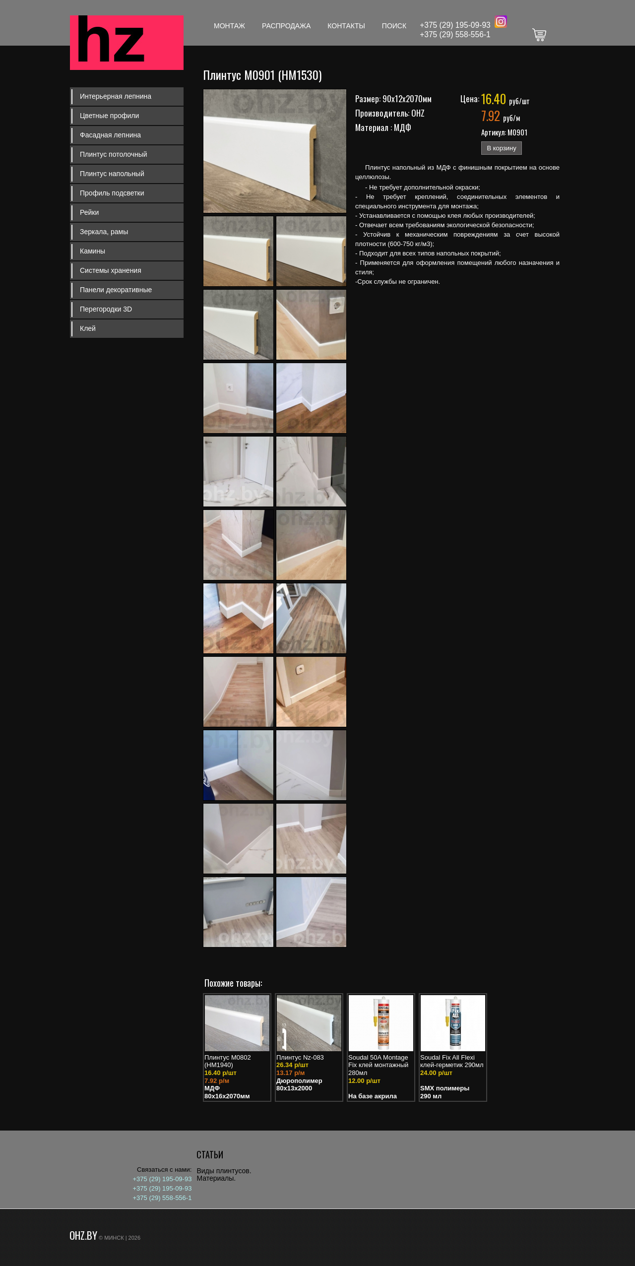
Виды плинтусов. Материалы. (223, 1174)
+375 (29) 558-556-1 (455, 34)
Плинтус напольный (112, 174)
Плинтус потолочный (113, 154)
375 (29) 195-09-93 (457, 25)
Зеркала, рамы (104, 232)
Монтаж (229, 26)
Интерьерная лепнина (115, 96)
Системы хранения (110, 270)
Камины (92, 251)
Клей (88, 328)
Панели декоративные (116, 290)
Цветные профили (109, 116)
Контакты (346, 26)
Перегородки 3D (106, 309)
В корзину (501, 148)
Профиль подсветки (112, 193)
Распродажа (286, 26)
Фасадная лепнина (110, 135)
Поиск (394, 26)
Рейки (89, 212)
